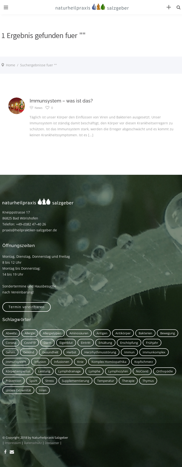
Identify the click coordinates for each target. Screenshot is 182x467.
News (38, 108)
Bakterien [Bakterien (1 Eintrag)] (145, 333)
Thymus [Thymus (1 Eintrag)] (148, 381)
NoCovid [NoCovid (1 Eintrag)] (142, 371)
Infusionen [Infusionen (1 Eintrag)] (61, 362)
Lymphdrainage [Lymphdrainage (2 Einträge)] (69, 371)
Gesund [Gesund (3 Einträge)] (28, 352)
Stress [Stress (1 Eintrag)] (49, 381)
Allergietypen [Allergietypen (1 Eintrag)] (52, 333)
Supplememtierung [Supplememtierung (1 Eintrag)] (75, 381)
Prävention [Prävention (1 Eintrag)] (13, 381)
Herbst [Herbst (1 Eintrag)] (71, 352)
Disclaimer (52, 443)
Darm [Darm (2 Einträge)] (47, 343)
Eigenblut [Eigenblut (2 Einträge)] (66, 343)
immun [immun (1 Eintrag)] (129, 352)
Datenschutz (33, 443)
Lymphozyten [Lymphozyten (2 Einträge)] (118, 371)
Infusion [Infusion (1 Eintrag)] (40, 362)
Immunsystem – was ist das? (61, 101)
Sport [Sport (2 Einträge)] (33, 381)
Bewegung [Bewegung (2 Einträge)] (167, 333)
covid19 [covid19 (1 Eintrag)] (30, 343)
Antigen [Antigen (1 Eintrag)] (101, 333)
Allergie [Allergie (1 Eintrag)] (30, 333)
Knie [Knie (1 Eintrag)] (80, 362)
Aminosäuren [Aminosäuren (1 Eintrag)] (78, 333)
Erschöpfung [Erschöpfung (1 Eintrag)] (129, 343)
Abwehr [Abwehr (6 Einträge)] (11, 333)
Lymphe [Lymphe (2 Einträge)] (94, 371)
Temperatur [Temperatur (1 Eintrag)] (105, 381)
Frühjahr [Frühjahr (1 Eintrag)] (152, 343)
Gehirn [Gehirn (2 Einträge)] (10, 352)
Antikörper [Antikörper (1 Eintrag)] (123, 333)
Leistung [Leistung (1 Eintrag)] (44, 371)
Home (10, 65)
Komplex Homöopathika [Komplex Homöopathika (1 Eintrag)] (108, 362)
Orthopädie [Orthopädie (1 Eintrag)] (164, 371)
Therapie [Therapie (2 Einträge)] (128, 381)
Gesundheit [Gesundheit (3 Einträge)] (50, 352)
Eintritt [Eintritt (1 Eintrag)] (86, 343)
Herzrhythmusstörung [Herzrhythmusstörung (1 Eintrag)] (100, 352)
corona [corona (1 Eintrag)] (11, 343)
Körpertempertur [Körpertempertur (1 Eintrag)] (18, 371)
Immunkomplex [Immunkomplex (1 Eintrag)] (154, 352)
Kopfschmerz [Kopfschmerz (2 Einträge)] (143, 362)
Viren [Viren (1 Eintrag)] (42, 390)
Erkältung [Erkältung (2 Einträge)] (105, 343)
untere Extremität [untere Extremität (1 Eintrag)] (18, 390)
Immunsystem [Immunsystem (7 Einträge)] (16, 362)
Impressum (13, 443)
